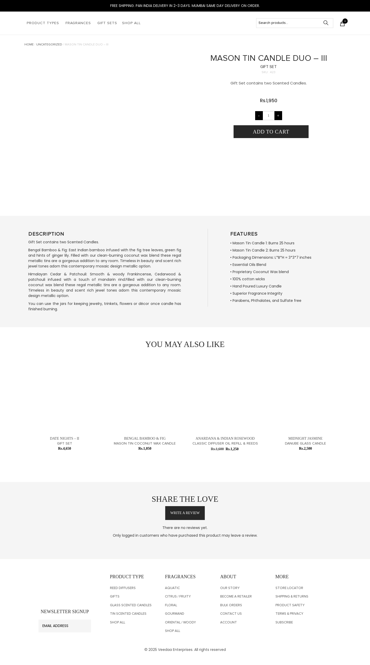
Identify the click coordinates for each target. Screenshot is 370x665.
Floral (171, 605)
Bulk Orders (231, 605)
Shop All (131, 23)
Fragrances (78, 23)
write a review (185, 513)
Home (29, 44)
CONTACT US (231, 613)
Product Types (43, 23)
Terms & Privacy (289, 613)
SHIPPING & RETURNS (291, 596)
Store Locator (289, 588)
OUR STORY (229, 588)
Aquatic (172, 588)
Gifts (114, 596)
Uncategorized (49, 44)
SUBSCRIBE (284, 622)
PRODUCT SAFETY (289, 605)
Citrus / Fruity (178, 596)
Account (228, 622)
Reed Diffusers (123, 588)
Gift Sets (107, 23)
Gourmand (174, 613)
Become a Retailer (236, 596)
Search (328, 23)
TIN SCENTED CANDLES (128, 613)
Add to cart (271, 131)
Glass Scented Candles (131, 605)
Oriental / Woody (180, 622)
